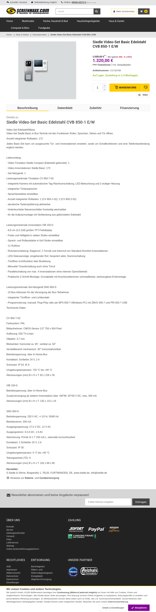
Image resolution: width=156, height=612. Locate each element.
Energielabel (37, 576)
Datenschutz (12, 576)
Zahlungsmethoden (15, 533)
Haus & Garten (116, 21)
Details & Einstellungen (113, 608)
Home (9, 21)
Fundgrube (44, 27)
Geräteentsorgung (49, 478)
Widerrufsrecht (13, 573)
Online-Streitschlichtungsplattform (22, 549)
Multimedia (28, 21)
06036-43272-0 (79, 2)
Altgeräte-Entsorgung (41, 579)
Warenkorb (125, 87)
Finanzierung (104, 64)
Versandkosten (124, 64)
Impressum (11, 569)
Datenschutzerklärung (118, 602)
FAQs (8, 539)
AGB (8, 566)
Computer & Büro (20, 27)
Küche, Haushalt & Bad (55, 21)
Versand (10, 536)
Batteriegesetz (38, 566)
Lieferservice (12, 542)
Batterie (29, 478)
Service (9, 530)
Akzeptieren (139, 607)
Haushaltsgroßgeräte (88, 21)
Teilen (143, 95)
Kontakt (10, 526)
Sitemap (10, 546)
